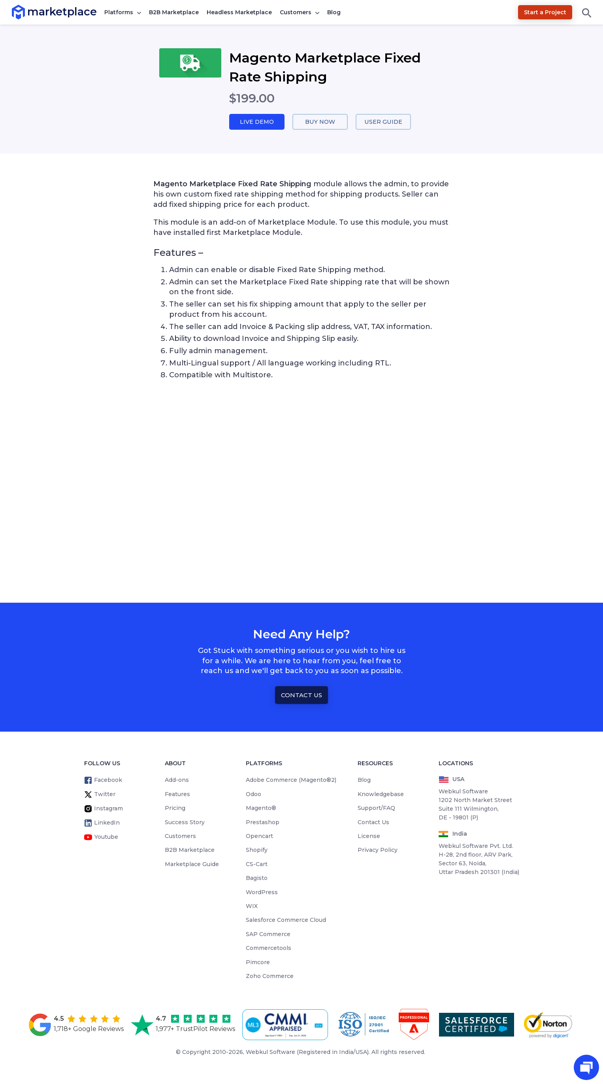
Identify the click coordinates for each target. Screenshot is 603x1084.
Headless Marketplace (239, 12)
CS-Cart (257, 864)
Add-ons (177, 780)
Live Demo (257, 122)
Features (177, 794)
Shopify (257, 850)
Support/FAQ (376, 808)
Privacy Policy (378, 850)
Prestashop (262, 822)
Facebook (108, 780)
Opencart (259, 836)
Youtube (106, 837)
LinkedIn (107, 823)
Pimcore (258, 962)
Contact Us (301, 695)
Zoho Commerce (270, 976)
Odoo (253, 794)
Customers (295, 12)
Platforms (118, 12)
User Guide (383, 122)
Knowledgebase (381, 794)
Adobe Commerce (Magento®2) (291, 780)
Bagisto (257, 878)
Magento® (261, 808)
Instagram (108, 808)
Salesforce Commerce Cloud (286, 920)
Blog (334, 12)
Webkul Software (270, 1052)
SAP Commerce (268, 934)
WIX (252, 906)
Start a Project (545, 12)
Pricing (175, 808)
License (369, 836)
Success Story (185, 822)
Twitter (104, 794)
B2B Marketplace (174, 12)
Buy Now (320, 122)
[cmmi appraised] (286, 1025)
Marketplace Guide (192, 864)
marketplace (27, 11)
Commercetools (268, 948)
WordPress (262, 892)
